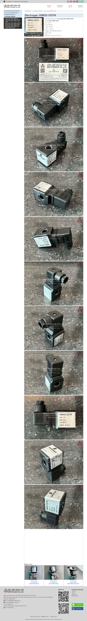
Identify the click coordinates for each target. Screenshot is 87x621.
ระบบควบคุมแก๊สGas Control (12, 13)
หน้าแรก (49, 6)
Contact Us (74, 594)
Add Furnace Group (35, 616)
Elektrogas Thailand (37, 11)
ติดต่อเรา (80, 6)
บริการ (70, 6)
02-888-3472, (9, 1)
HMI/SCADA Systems (10, 14)
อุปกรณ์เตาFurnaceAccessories (12, 11)
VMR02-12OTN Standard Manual (53, 35)
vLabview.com (53, 616)
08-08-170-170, (17, 1)
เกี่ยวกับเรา (60, 6)
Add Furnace (78, 608)
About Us (74, 591)
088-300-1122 (24, 1)
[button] (68, 2)
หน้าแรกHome (28, 11)
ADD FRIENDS (78, 604)
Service (73, 593)
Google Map (75, 596)
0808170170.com (45, 616)
